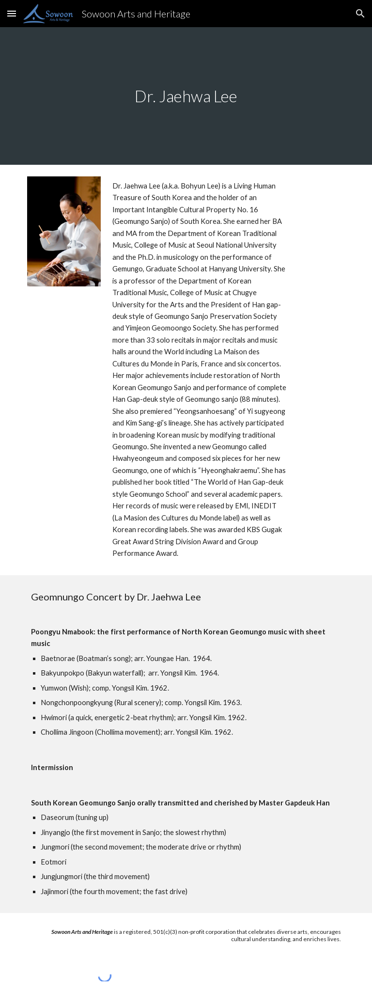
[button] (11, 13)
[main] (185, 96)
